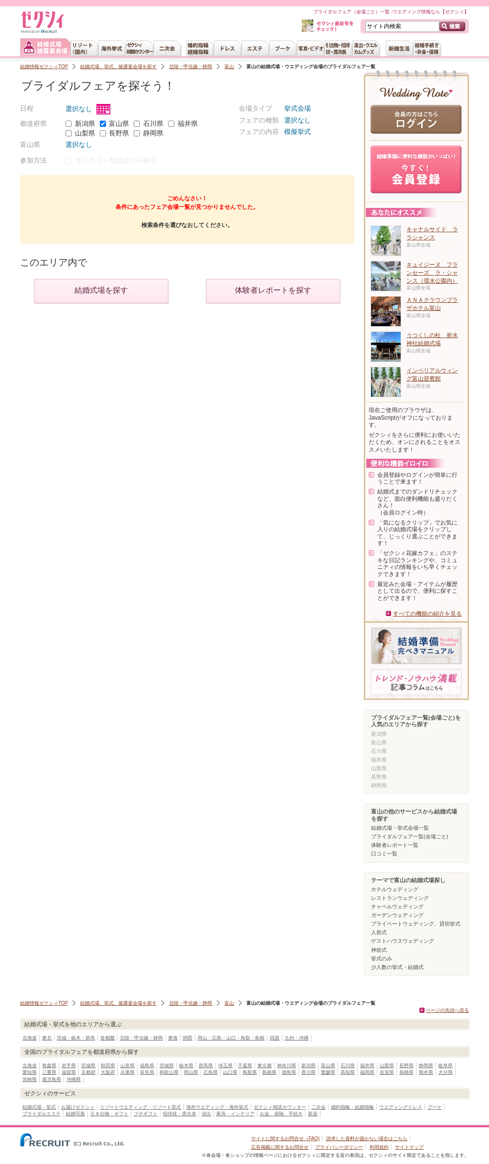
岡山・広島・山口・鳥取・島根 (231, 1037)
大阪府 (108, 1072)
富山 (229, 66)
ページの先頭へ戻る (447, 1010)
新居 (313, 1113)
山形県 (127, 1065)
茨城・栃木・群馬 (76, 1037)
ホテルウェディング (394, 889)
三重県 (49, 1072)
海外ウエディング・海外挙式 (217, 1107)
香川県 (308, 1072)
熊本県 (426, 1072)
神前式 (379, 950)
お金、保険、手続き (281, 1113)
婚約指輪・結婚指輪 (352, 1107)
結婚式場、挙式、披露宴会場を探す (118, 66)
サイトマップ (409, 1147)
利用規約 (379, 1147)
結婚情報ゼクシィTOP (44, 66)
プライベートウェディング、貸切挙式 (415, 924)
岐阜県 (445, 1065)
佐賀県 (387, 1072)
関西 (187, 1037)
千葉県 (245, 1065)
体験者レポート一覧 (394, 845)
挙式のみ (381, 958)
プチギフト (146, 1113)
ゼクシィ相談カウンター (280, 1107)
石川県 (153, 123)
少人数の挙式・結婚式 (397, 967)
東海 (173, 1037)
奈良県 (147, 1072)
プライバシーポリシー (339, 1147)
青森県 (49, 1065)
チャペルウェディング (397, 906)
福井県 (188, 123)
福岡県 (367, 1072)
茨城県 (166, 1065)
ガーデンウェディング (397, 915)
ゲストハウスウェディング (402, 941)
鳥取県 (250, 1072)
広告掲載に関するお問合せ (279, 1147)
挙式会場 (297, 108)
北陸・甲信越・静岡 (190, 66)
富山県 (119, 123)
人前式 (379, 932)
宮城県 (88, 1065)
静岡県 (153, 133)
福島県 (147, 1065)
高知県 (347, 1072)
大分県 (445, 1072)
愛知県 (29, 1072)
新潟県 (85, 123)
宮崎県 (29, 1079)
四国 (274, 1037)
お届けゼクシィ (78, 1107)
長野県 (119, 133)
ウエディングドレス (400, 1107)
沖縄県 (73, 1079)
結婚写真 (75, 1113)
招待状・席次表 (179, 1113)
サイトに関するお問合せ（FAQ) (285, 1138)
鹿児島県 (51, 1079)
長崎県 (406, 1072)
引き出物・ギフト (109, 1113)
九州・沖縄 (296, 1037)
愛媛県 (328, 1072)
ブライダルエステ (41, 1113)
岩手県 (69, 1065)
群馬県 (206, 1065)
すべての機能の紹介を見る (427, 613)
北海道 (29, 1037)
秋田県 (108, 1065)
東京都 (264, 1065)
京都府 (88, 1072)
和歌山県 (169, 1072)
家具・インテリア (235, 1113)
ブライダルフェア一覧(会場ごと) (409, 836)
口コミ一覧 (384, 853)
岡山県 (191, 1072)
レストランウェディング (400, 898)
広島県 (210, 1072)
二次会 (318, 1107)
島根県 (269, 1072)
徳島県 (289, 1072)
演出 (206, 1113)
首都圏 (107, 1037)
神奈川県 (286, 1065)
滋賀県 (69, 1072)
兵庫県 (127, 1072)
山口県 (230, 1072)
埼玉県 (225, 1065)
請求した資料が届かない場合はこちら (366, 1138)
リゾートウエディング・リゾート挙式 (140, 1107)
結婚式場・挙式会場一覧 (400, 828)
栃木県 (186, 1065)
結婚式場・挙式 (39, 1107)
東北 (47, 1037)
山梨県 (85, 133)
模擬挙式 (297, 131)
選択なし (87, 109)
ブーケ (434, 1107)
